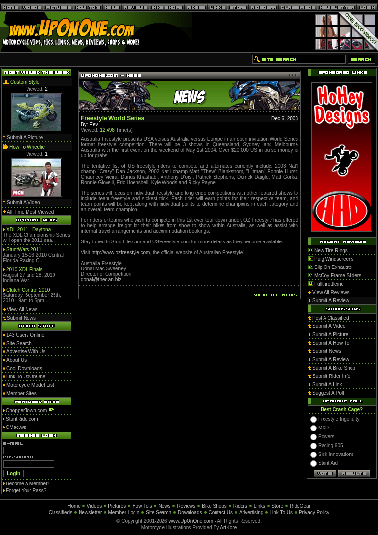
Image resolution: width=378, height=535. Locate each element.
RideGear (300, 505)
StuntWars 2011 (23, 249)
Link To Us (281, 512)
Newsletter (90, 512)
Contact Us (221, 512)
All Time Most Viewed (30, 211)
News (164, 505)
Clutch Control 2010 (28, 290)
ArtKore (228, 527)
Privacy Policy (314, 512)
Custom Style (24, 82)
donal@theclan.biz (101, 279)
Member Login (123, 512)
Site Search (158, 512)
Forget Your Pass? (26, 490)
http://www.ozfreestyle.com (121, 252)
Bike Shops (214, 505)
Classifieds (60, 512)
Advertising (251, 512)
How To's (142, 505)
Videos (94, 505)
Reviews (186, 505)
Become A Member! (27, 483)
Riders (240, 505)
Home (74, 505)
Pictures (117, 505)
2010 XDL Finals (24, 269)
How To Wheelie (27, 147)
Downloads (190, 512)
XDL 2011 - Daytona (28, 229)
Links (259, 505)
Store (277, 505)
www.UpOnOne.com (190, 521)
